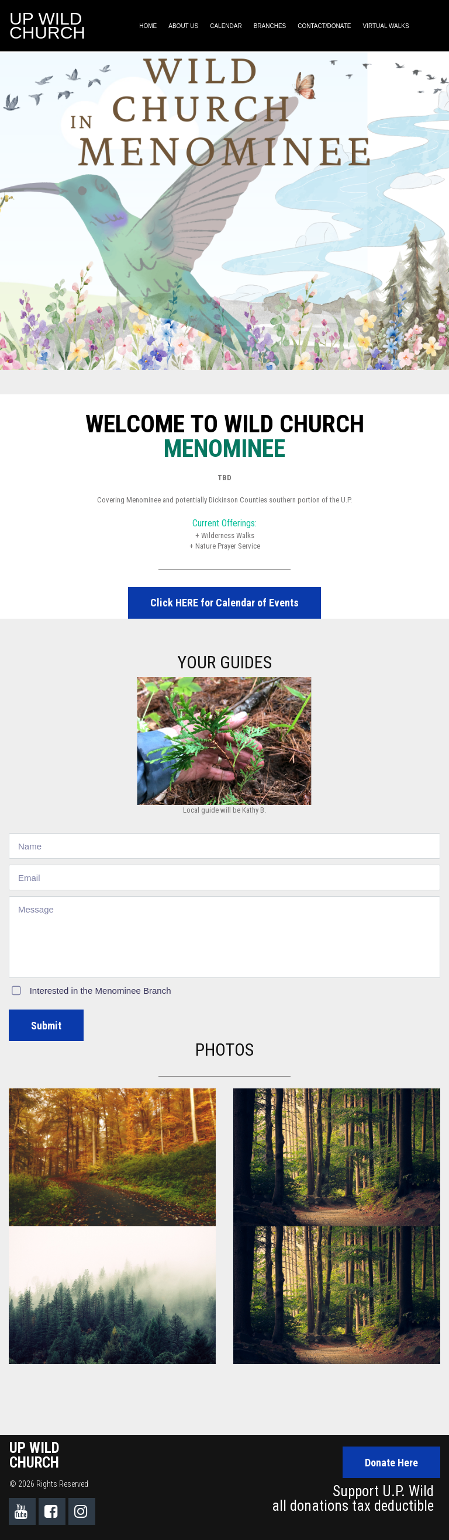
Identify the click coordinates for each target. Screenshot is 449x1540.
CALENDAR (225, 26)
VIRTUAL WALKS (386, 26)
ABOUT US (183, 26)
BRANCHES (270, 26)
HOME (148, 26)
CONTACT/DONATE (324, 26)
